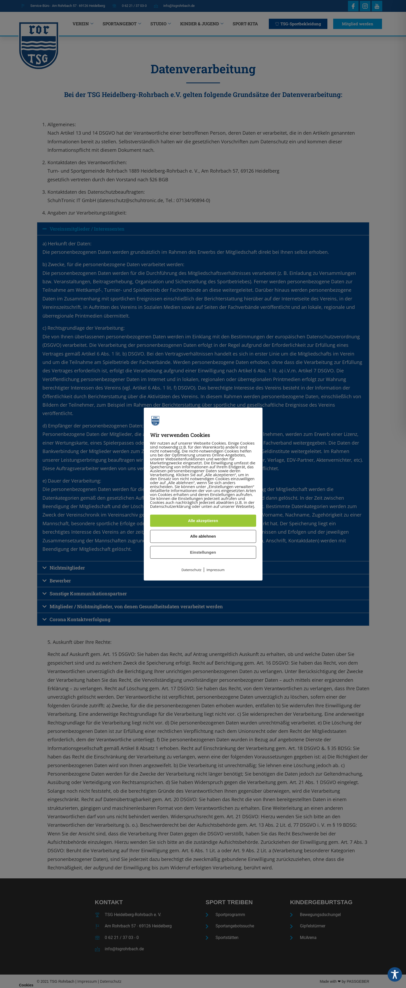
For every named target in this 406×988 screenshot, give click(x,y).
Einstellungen (203, 552)
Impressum (216, 569)
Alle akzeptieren (203, 520)
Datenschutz (191, 569)
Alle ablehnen (203, 536)
